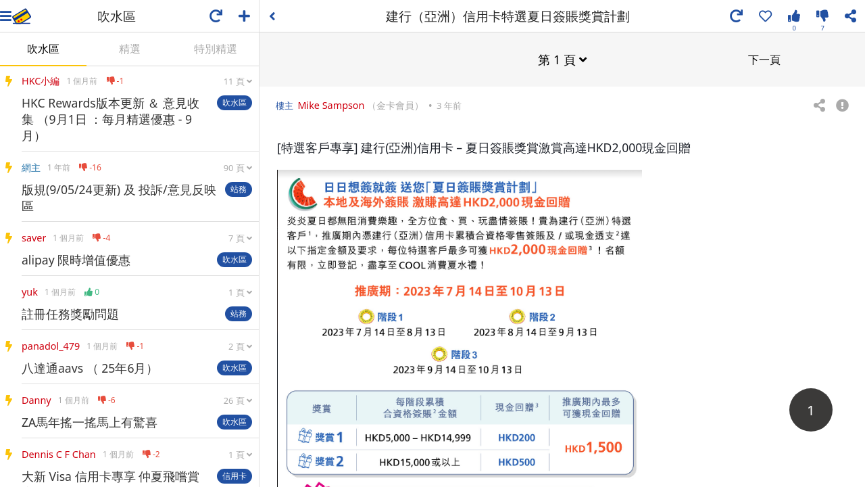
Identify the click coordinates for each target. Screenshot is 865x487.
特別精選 (215, 48)
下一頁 (764, 58)
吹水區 (43, 48)
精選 (130, 48)
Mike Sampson (330, 104)
